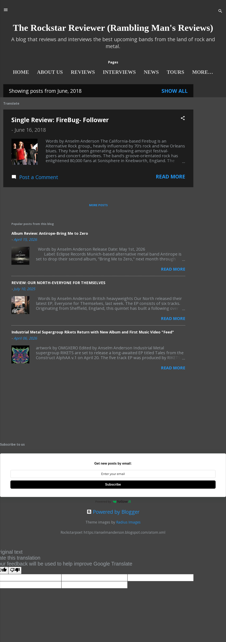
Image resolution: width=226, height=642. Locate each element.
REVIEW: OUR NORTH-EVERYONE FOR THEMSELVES (58, 283)
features (202, 72)
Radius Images (128, 522)
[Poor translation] (14, 571)
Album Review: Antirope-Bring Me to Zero (49, 234)
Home (18, 72)
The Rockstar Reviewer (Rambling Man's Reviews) (113, 28)
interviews (116, 72)
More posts (98, 206)
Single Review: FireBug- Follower (60, 120)
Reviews (80, 72)
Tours (172, 72)
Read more (170, 177)
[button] (182, 119)
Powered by (113, 502)
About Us (47, 72)
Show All (175, 91)
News (148, 72)
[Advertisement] (210, 146)
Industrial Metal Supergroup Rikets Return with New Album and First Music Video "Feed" (92, 332)
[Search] (220, 11)
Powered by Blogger (113, 512)
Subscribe (113, 485)
